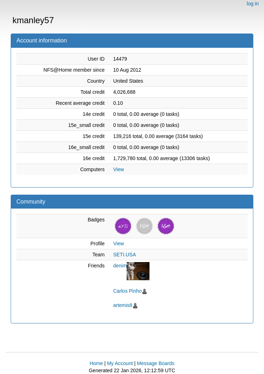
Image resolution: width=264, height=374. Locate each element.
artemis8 (122, 305)
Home (96, 363)
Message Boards (155, 363)
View (118, 169)
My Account (120, 363)
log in (253, 3)
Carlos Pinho (127, 291)
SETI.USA (124, 254)
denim (120, 265)
